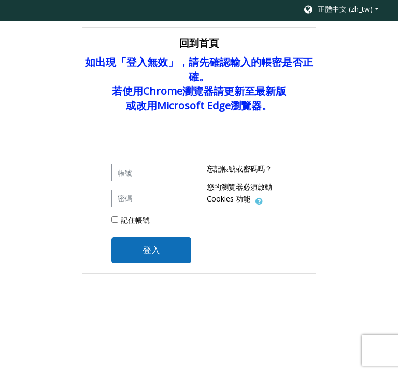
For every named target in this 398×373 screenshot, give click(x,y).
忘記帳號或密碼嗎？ (239, 169)
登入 (151, 249)
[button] (341, 10)
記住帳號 (135, 220)
